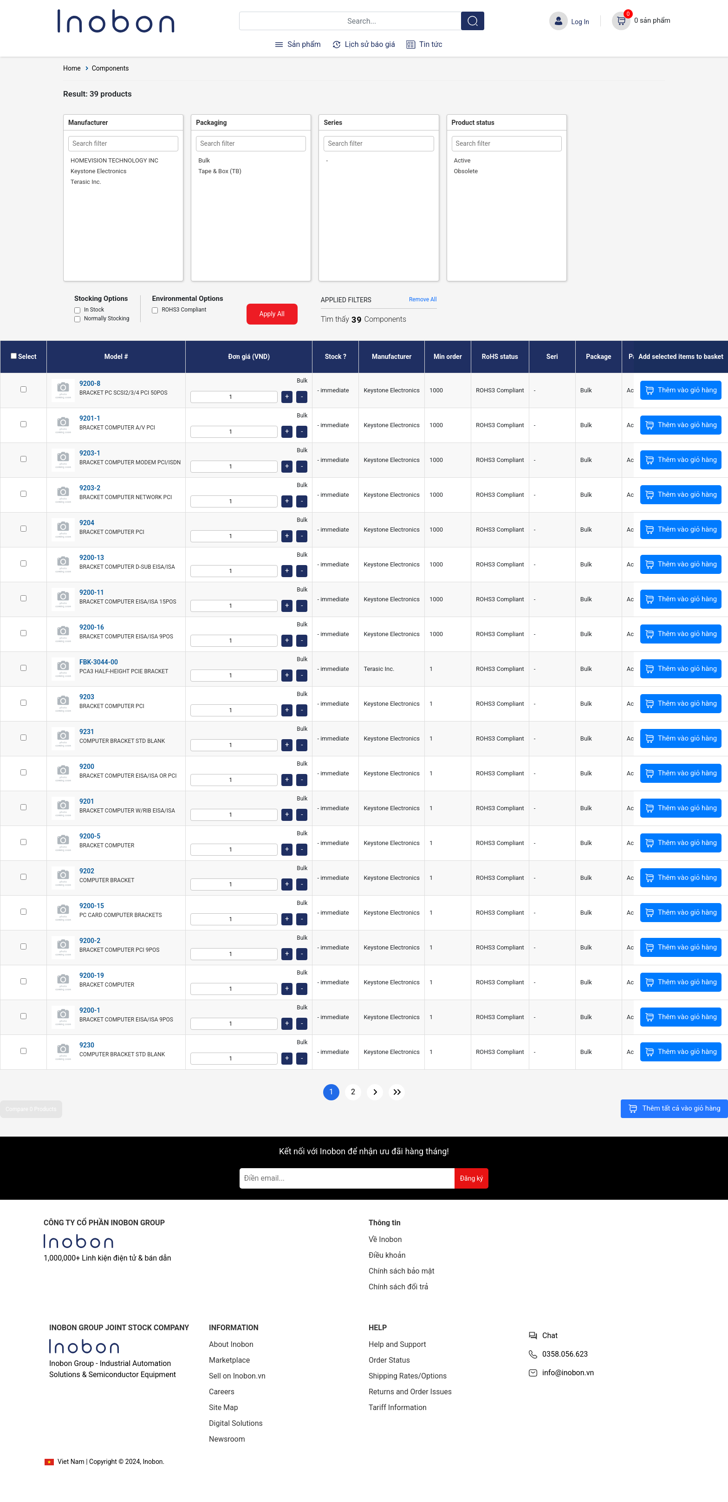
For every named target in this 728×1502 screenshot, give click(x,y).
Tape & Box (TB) (219, 171)
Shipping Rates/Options (408, 1376)
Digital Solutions (236, 1423)
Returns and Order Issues (410, 1391)
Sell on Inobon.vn (237, 1376)
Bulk (204, 160)
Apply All (272, 314)
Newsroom (227, 1439)
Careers (221, 1391)
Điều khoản (387, 1255)
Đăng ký (471, 1178)
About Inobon (231, 1344)
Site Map (223, 1407)
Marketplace (229, 1360)
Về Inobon (385, 1239)
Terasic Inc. (86, 181)
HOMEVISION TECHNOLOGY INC (114, 160)
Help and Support (397, 1344)
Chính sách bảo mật (402, 1271)
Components (110, 68)
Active (462, 160)
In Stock (94, 310)
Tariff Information (398, 1407)
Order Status (389, 1360)
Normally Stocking (106, 319)
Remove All (423, 299)
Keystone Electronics (99, 171)
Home (72, 68)
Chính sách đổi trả (399, 1286)
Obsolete (466, 171)
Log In (580, 22)
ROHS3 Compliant (184, 310)
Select (27, 356)
